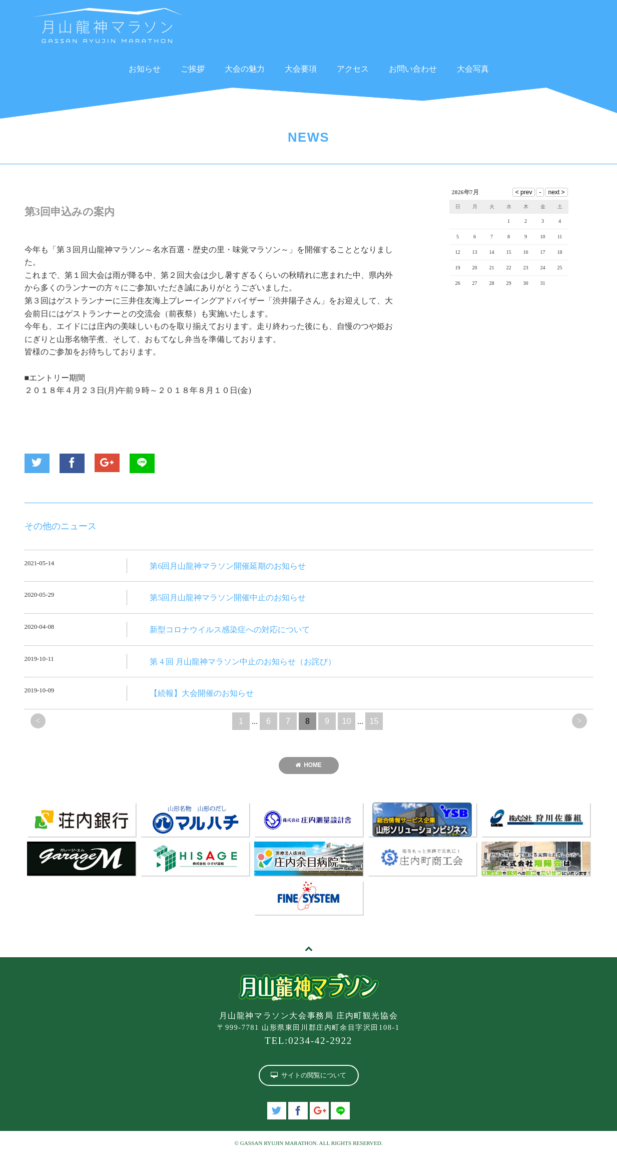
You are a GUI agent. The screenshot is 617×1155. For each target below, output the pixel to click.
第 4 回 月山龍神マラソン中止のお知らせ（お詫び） (243, 661)
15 (374, 721)
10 (346, 721)
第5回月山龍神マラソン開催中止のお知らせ (228, 597)
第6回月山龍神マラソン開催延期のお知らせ (228, 566)
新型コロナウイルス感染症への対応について (230, 629)
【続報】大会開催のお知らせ (202, 693)
